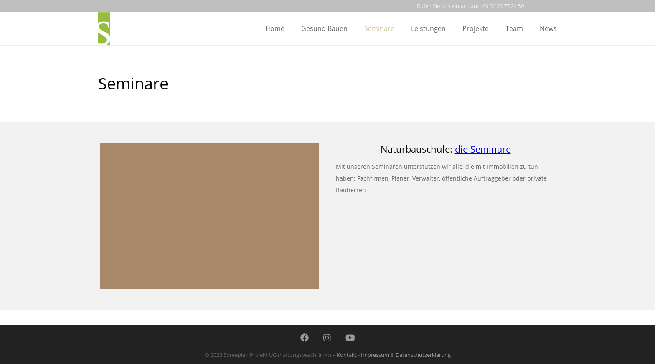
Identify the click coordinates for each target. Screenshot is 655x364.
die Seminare (483, 149)
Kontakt (347, 355)
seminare (379, 28)
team (514, 28)
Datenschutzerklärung (423, 355)
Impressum (375, 355)
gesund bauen (324, 28)
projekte (475, 28)
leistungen (428, 28)
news (548, 28)
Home (274, 28)
